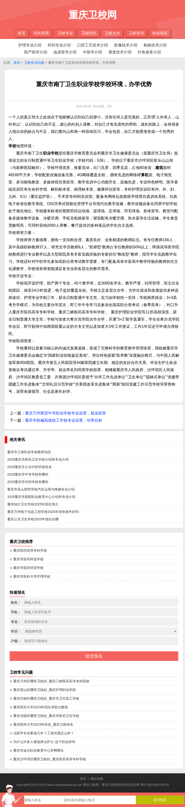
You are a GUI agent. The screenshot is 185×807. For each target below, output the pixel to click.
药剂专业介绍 (59, 45)
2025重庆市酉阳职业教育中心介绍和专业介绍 (41, 497)
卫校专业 (65, 33)
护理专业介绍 (29, 45)
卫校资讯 (136, 33)
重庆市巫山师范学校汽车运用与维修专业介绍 (41, 489)
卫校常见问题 (34, 63)
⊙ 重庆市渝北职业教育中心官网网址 (37, 750)
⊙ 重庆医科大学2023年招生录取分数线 (39, 707)
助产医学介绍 (35, 52)
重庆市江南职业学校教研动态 (29, 452)
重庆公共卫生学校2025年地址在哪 (33, 519)
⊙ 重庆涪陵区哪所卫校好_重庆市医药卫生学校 (44, 716)
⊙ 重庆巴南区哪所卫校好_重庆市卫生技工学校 (44, 698)
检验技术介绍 (155, 45)
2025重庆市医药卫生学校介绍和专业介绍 (38, 459)
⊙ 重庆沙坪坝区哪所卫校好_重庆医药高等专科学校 (48, 759)
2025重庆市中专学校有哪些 (27, 474)
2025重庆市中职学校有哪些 (27, 482)
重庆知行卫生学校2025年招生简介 (33, 504)
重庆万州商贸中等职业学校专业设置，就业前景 (65, 413)
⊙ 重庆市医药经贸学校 (27, 568)
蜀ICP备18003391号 (154, 785)
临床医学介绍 (65, 52)
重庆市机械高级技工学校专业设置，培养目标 (63, 420)
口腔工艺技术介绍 (92, 45)
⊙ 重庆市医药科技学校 (27, 559)
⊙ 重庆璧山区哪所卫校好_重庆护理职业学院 (43, 690)
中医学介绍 (92, 52)
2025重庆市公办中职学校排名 (29, 467)
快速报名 (160, 33)
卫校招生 (89, 33)
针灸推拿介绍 (149, 52)
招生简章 (41, 33)
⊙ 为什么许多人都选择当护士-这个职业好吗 (42, 742)
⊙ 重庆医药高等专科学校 (28, 550)
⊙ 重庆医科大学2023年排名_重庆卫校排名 (41, 724)
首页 (22, 33)
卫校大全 (112, 33)
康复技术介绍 (120, 52)
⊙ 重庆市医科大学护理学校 (30, 576)
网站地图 (97, 779)
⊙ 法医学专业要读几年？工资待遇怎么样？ (42, 733)
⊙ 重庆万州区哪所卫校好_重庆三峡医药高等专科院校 (49, 681)
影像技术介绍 (125, 45)
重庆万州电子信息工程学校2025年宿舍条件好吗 (43, 512)
